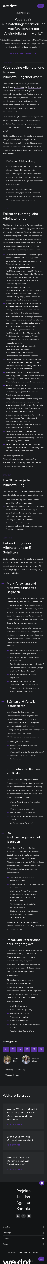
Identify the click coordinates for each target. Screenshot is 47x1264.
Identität (16, 127)
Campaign (23, 1233)
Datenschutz (24, 1252)
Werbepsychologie (12, 1075)
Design (23, 1244)
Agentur (23, 1202)
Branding (23, 1227)
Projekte (23, 1190)
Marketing (9, 1069)
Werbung (21, 1069)
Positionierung (34, 87)
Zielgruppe (33, 108)
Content (23, 1238)
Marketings (19, 87)
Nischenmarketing (33, 605)
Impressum (13, 1252)
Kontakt (23, 1208)
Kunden (23, 1196)
